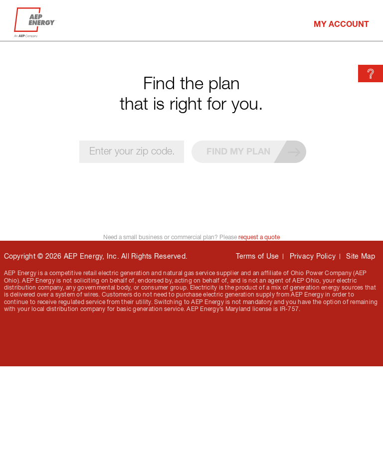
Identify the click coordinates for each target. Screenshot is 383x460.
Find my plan (256, 152)
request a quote (259, 237)
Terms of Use (257, 256)
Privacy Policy (313, 256)
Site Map (360, 256)
